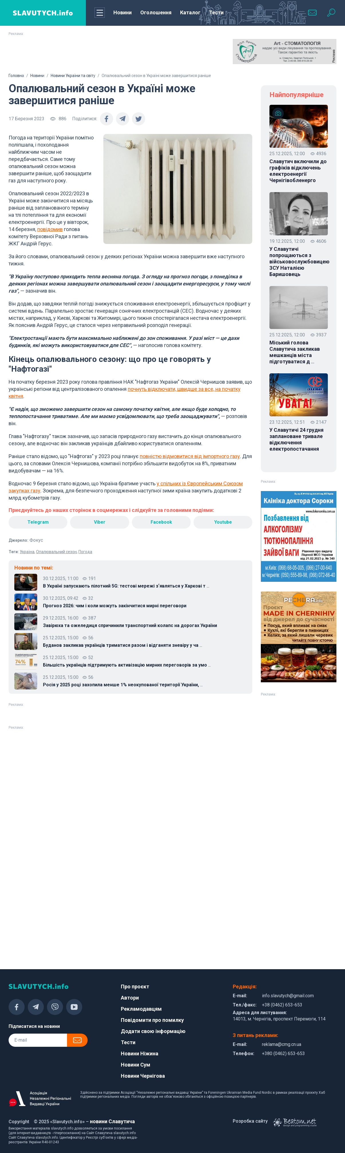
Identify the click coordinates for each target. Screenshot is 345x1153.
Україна (27, 551)
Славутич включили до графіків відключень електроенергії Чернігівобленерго (298, 170)
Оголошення (155, 12)
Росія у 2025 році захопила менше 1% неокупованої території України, (123, 685)
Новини (122, 12)
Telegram (38, 522)
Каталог (190, 12)
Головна (16, 75)
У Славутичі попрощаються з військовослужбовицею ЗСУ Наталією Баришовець (298, 261)
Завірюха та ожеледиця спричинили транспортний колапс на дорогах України (130, 625)
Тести (216, 12)
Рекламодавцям (141, 1009)
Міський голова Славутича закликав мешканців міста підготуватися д (294, 352)
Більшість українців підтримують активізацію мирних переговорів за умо (127, 665)
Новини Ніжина (139, 1053)
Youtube (223, 522)
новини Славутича (112, 1121)
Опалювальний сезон (56, 551)
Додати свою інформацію (153, 1031)
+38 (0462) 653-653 (282, 1005)
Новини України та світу (73, 75)
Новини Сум (135, 1065)
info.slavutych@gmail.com (288, 995)
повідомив (50, 229)
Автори (130, 998)
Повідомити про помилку (152, 1020)
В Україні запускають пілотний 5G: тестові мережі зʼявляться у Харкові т (126, 586)
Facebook (161, 522)
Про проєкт (135, 987)
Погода (85, 551)
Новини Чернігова (143, 1076)
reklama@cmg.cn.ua (281, 1044)
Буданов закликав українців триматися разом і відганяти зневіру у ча (122, 645)
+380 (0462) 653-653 (283, 1053)
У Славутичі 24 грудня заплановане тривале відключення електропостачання (296, 439)
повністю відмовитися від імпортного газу (190, 456)
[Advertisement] (172, 53)
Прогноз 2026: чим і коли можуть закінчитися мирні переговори (114, 605)
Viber (99, 522)
